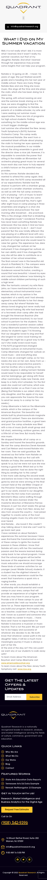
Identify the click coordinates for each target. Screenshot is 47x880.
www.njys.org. (24, 669)
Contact (10, 768)
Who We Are (12, 752)
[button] (23, 18)
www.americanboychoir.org (15, 663)
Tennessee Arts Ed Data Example (22, 784)
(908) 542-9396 (14, 823)
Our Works (11, 760)
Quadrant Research (27, 873)
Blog (8, 764)
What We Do (12, 756)
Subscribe (35, 697)
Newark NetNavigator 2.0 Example (23, 788)
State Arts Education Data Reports (23, 780)
